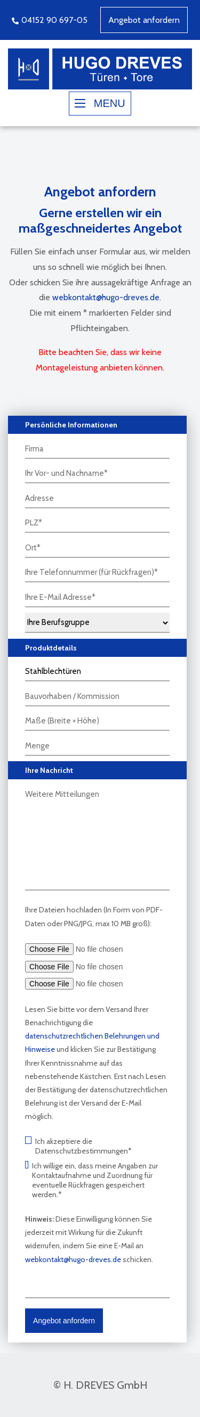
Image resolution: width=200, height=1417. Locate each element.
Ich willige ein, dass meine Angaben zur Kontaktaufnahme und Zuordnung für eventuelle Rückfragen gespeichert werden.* (91, 1180)
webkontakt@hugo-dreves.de (105, 297)
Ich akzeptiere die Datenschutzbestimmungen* (78, 1146)
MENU (100, 103)
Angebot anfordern (144, 20)
